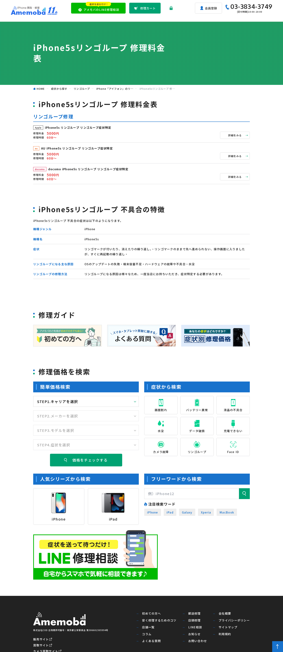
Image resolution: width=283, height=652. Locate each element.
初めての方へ (136, 17)
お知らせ (240, 17)
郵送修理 (158, 17)
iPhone (152, 512)
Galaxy (187, 512)
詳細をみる (235, 135)
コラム (146, 608)
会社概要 (225, 588)
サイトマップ (228, 601)
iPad (170, 512)
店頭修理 (177, 17)
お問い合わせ (262, 17)
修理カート (148, 8)
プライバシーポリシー (234, 594)
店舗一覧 (196, 17)
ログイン (180, 8)
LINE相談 (195, 601)
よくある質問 (218, 17)
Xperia (206, 512)
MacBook (226, 512)
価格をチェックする (89, 460)
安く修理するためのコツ (159, 594)
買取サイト (41, 619)
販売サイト (41, 613)
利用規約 (225, 608)
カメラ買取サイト (45, 625)
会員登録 (211, 8)
